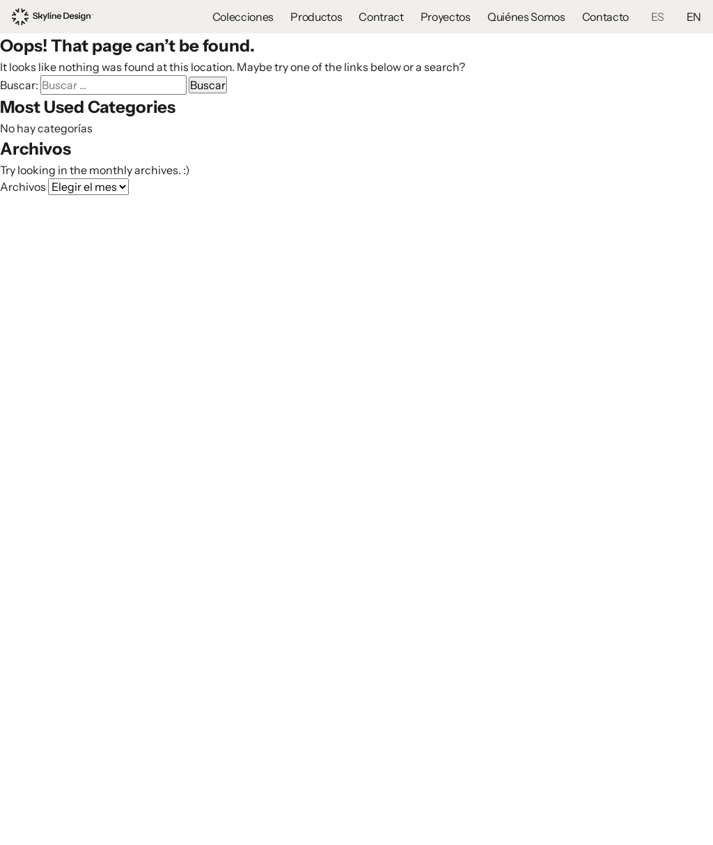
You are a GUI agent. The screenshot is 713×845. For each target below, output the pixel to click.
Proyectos (446, 16)
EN (694, 16)
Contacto (605, 16)
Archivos (23, 187)
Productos (316, 16)
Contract (381, 16)
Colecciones (243, 16)
